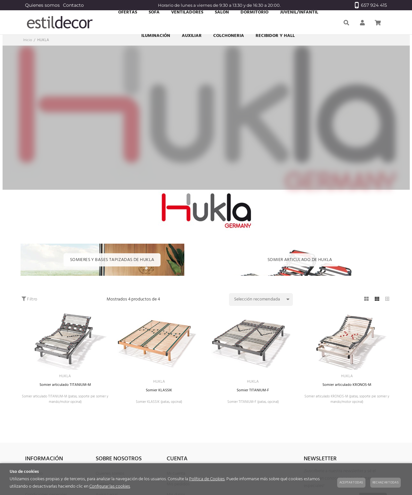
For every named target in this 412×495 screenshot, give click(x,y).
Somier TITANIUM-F (252, 392)
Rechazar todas (386, 482)
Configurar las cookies (109, 486)
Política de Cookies (207, 479)
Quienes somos (42, 5)
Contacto (73, 5)
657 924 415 (371, 5)
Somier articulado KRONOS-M (347, 386)
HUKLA (65, 376)
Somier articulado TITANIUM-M (65, 386)
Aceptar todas (351, 482)
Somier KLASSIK (159, 392)
